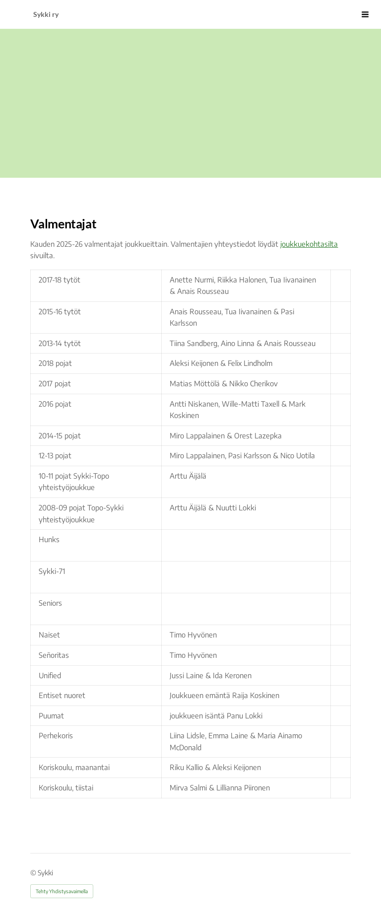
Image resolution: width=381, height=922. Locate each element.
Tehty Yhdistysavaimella (62, 891)
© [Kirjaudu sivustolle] (34, 872)
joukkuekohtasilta (309, 243)
